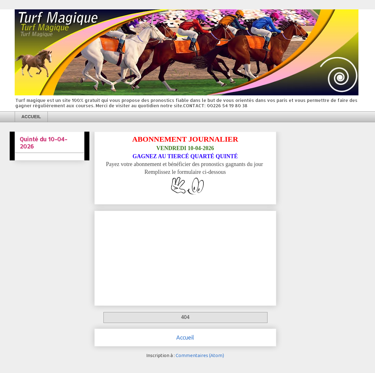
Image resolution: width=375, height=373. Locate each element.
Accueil (185, 337)
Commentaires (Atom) (200, 355)
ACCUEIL (31, 116)
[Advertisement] (185, 257)
